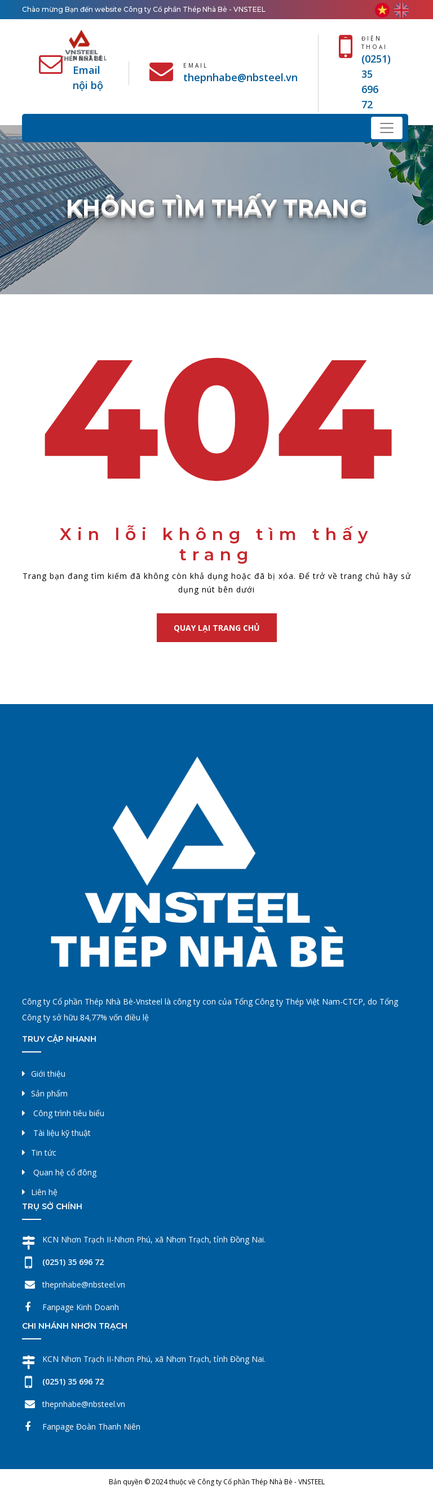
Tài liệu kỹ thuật (62, 1132)
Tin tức (43, 1152)
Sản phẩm (49, 1093)
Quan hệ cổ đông (64, 1172)
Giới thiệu (48, 1073)
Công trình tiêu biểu (68, 1113)
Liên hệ (44, 1192)
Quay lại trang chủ (217, 627)
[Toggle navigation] (387, 128)
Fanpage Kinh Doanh (80, 1307)
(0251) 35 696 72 (73, 1262)
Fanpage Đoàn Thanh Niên (91, 1426)
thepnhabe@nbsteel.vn (240, 77)
